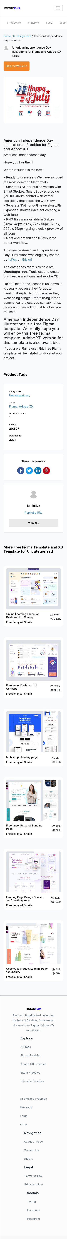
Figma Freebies (31, 1055)
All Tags (26, 1047)
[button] (10, 103)
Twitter (31, 1201)
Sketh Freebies (30, 1072)
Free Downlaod (16, 66)
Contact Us (31, 1150)
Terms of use (33, 1176)
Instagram (33, 1218)
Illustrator (26, 1107)
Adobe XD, (26, 406)
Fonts (24, 1116)
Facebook (33, 1210)
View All (33, 523)
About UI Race (33, 1141)
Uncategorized (22, 36)
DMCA (28, 1158)
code (23, 1124)
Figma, (14, 406)
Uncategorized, (19, 395)
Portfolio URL (33, 512)
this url (27, 259)
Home (7, 36)
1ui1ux (15, 55)
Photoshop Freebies (33, 1098)
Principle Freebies (32, 1081)
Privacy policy (33, 1184)
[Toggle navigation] (58, 8)
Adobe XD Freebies (33, 1064)
